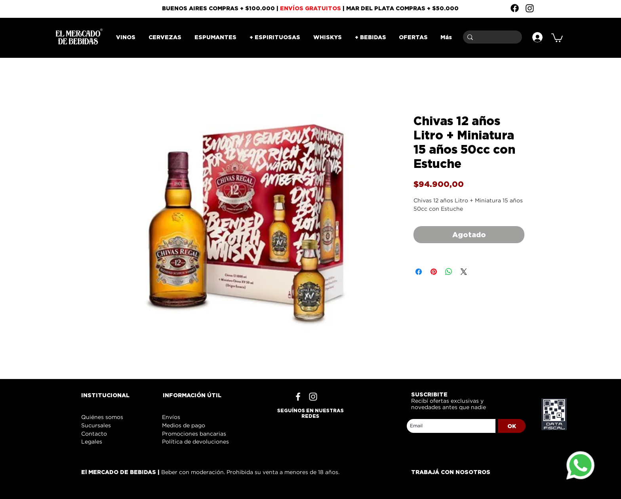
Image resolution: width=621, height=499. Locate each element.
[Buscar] (491, 37)
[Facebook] (514, 8)
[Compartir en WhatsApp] (448, 271)
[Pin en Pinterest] (433, 271)
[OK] (512, 426)
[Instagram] (529, 8)
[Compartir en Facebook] (418, 271)
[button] (557, 37)
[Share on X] (464, 271)
